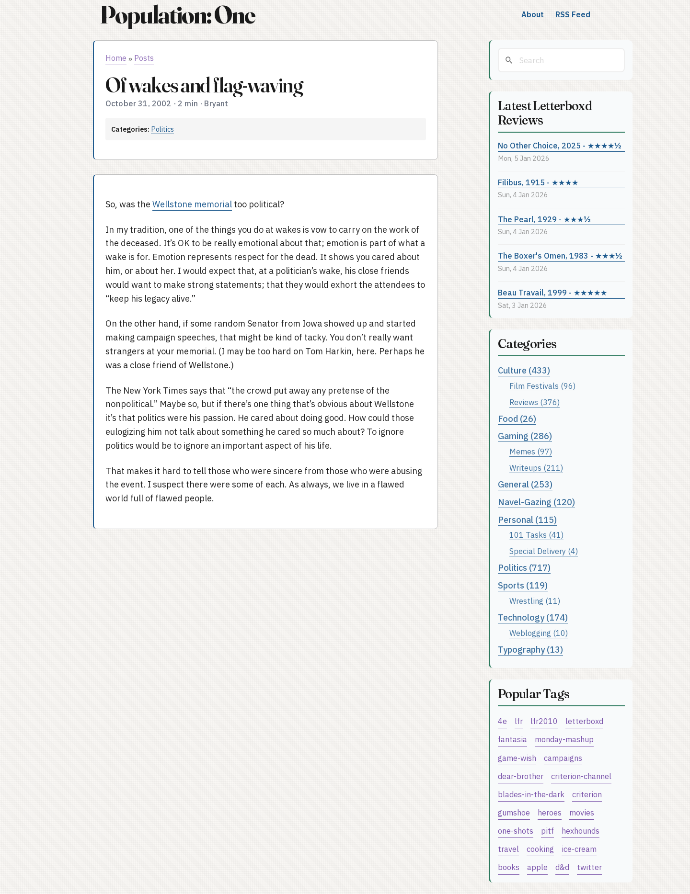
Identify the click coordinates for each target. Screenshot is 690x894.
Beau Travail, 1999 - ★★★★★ (552, 292)
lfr (519, 721)
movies (581, 812)
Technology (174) (533, 617)
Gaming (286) (525, 435)
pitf (547, 831)
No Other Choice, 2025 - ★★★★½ (559, 145)
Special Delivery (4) (543, 551)
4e (502, 721)
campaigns (563, 758)
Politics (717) (524, 567)
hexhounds (580, 831)
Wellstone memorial (192, 204)
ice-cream (579, 849)
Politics (162, 129)
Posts (144, 58)
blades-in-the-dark (531, 794)
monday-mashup (564, 739)
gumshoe (514, 812)
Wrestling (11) (534, 601)
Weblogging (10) (538, 633)
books (508, 867)
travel (508, 849)
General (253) (525, 484)
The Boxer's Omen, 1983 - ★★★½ (560, 255)
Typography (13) (530, 649)
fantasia (512, 739)
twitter (589, 867)
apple (537, 867)
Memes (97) (530, 451)
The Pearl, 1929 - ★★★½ (544, 219)
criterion (587, 794)
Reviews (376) (534, 402)
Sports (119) (523, 585)
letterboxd (584, 721)
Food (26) (517, 418)
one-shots (515, 831)
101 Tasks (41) (536, 535)
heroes (550, 812)
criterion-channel (581, 776)
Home (115, 58)
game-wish (517, 758)
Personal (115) (527, 519)
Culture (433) (524, 370)
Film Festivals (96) (542, 386)
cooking (540, 849)
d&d (562, 867)
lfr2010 (544, 721)
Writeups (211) (536, 468)
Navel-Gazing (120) (536, 502)
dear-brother (520, 776)
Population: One (177, 14)
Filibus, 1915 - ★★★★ (538, 182)
